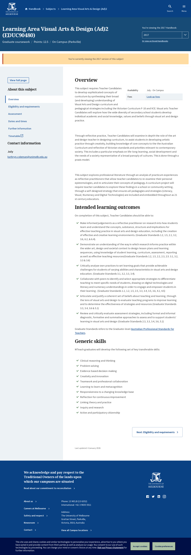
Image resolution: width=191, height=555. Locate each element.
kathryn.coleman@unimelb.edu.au (27, 156)
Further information (19, 128)
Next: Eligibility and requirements (155, 432)
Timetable (19, 137)
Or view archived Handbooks (155, 41)
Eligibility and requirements (24, 106)
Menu (184, 8)
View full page (18, 80)
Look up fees (153, 96)
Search (170, 8)
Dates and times (17, 121)
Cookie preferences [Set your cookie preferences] (164, 546)
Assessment (15, 114)
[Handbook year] (165, 35)
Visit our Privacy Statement (110, 547)
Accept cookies (140, 546)
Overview (13, 99)
